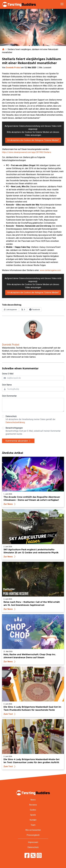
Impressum (33, 842)
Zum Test (10, 714)
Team (33, 825)
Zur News (10, 504)
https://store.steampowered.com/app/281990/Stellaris (26, 152)
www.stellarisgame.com (50, 270)
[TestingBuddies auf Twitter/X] (33, 855)
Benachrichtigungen (35, 431)
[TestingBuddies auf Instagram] (39, 855)
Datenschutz (35, 419)
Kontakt (33, 820)
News (33, 800)
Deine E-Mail (7, 373)
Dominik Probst (13, 67)
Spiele (33, 815)
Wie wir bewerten (33, 830)
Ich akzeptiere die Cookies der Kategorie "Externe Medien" (33, 140)
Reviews (33, 805)
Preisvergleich (33, 835)
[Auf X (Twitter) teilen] (23, 309)
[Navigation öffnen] (62, 4)
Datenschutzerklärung (15, 422)
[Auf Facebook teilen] (35, 309)
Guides (33, 810)
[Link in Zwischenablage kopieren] (10, 309)
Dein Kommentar (9, 396)
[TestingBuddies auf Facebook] (27, 855)
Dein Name (7, 385)
